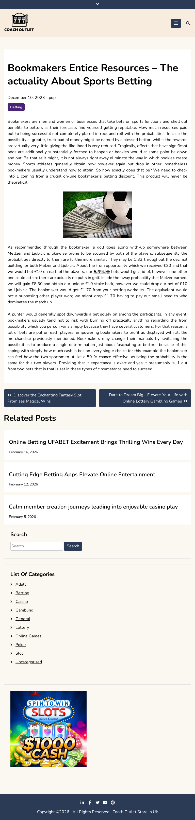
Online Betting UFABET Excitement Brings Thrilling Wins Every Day (96, 442)
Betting (16, 107)
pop (52, 97)
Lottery (22, 627)
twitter (97, 802)
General (22, 619)
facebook (89, 802)
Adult (20, 584)
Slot (19, 653)
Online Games (28, 636)
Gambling (24, 610)
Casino (21, 601)
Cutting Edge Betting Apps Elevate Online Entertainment (82, 474)
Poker (20, 645)
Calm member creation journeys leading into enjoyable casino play (93, 507)
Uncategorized (28, 662)
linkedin (82, 802)
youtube (105, 802)
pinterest (112, 802)
